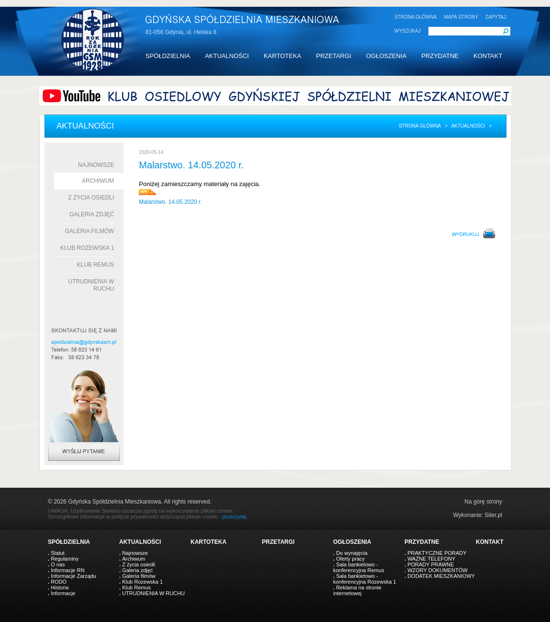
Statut (58, 553)
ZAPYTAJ (495, 17)
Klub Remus (95, 264)
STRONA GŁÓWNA (415, 17)
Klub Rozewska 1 (87, 248)
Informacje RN (67, 570)
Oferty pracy (350, 559)
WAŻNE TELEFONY (431, 559)
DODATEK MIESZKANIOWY (441, 576)
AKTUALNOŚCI (227, 55)
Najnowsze (96, 165)
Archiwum (98, 180)
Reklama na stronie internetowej (357, 590)
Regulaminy (65, 559)
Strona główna (420, 126)
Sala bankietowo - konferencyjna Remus (358, 567)
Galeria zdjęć (91, 214)
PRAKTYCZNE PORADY (436, 553)
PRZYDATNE (440, 55)
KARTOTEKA (282, 55)
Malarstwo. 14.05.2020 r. (170, 202)
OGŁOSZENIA (386, 55)
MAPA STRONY (461, 17)
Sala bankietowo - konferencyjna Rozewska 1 (364, 579)
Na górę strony (483, 501)
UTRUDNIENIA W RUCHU (153, 593)
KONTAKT (487, 55)
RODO (59, 582)
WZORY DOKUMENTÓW (437, 570)
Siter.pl (493, 515)
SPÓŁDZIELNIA (168, 55)
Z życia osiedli (91, 197)
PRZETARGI (333, 55)
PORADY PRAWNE (430, 564)
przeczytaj (234, 516)
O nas (58, 564)
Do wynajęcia (351, 553)
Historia (59, 587)
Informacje (63, 593)
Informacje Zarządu (73, 576)
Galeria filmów (89, 231)
